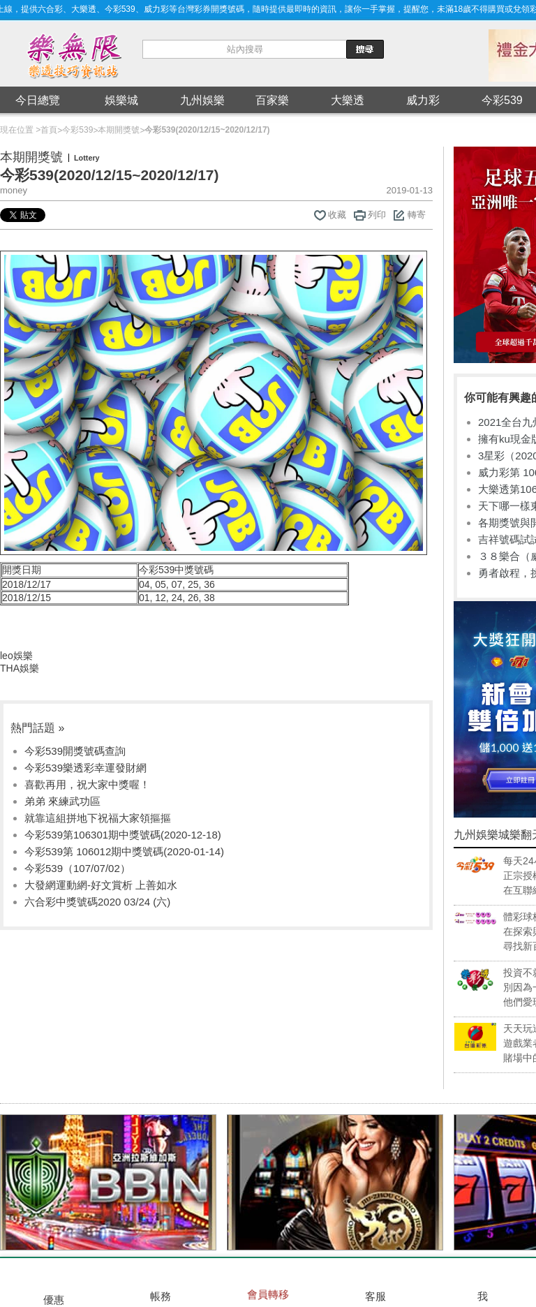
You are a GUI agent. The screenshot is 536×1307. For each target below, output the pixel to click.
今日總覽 (37, 100)
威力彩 (423, 100)
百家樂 (272, 100)
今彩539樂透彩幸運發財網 (85, 768)
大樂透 (347, 100)
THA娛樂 (19, 668)
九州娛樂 (202, 100)
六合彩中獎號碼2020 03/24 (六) (97, 902)
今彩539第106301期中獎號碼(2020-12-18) (122, 835)
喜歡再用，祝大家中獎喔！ (87, 784)
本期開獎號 (119, 130)
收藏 (337, 214)
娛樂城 (121, 100)
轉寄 (417, 214)
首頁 (48, 130)
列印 (377, 214)
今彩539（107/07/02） (77, 868)
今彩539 (77, 130)
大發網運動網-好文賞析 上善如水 (100, 885)
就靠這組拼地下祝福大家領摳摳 (97, 818)
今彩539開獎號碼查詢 (75, 751)
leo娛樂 (16, 655)
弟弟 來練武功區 (62, 801)
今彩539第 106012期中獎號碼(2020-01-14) (124, 851)
